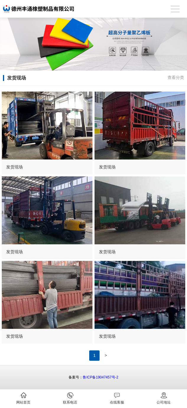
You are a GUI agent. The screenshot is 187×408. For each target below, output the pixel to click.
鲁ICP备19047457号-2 (100, 377)
